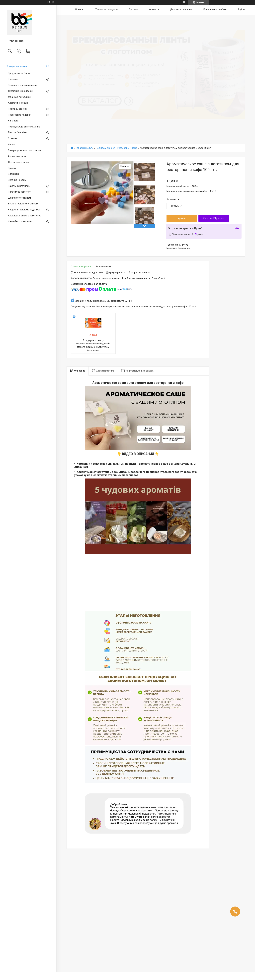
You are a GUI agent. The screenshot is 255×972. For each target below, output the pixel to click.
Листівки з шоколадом (20, 91)
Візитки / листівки (17, 132)
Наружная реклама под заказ (24, 209)
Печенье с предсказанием (22, 85)
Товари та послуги (17, 66)
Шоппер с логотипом (19, 197)
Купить (182, 218)
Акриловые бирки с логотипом (24, 215)
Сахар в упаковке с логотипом (24, 150)
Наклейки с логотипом (20, 221)
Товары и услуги (84, 148)
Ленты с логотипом (18, 162)
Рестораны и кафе (127, 148)
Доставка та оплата (181, 9)
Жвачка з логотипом (19, 97)
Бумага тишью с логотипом (23, 203)
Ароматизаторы (17, 156)
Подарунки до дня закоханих (24, 126)
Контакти (154, 9)
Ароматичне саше (18, 102)
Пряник (12, 168)
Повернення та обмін (215, 9)
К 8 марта (13, 120)
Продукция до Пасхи (19, 73)
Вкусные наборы (17, 180)
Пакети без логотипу (19, 191)
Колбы (11, 144)
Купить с (213, 218)
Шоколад (13, 79)
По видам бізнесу (17, 108)
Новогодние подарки (19, 114)
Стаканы (12, 138)
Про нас (133, 9)
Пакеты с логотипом (19, 186)
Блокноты (13, 174)
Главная (79, 9)
